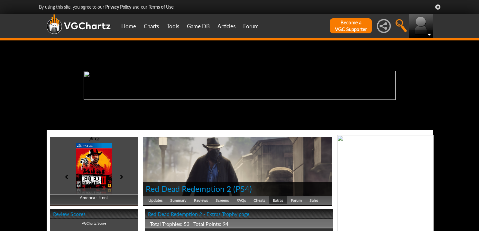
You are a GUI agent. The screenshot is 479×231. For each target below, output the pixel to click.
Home (128, 26)
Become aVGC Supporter (351, 26)
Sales (313, 200)
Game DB (198, 26)
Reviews (201, 200)
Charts (151, 26)
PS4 (242, 188)
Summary (178, 200)
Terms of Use (161, 7)
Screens (222, 200)
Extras (278, 200)
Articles (226, 26)
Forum (251, 26)
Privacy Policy (118, 7)
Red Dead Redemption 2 (188, 188)
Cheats (259, 200)
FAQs (241, 200)
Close (437, 7)
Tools (173, 26)
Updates (155, 200)
